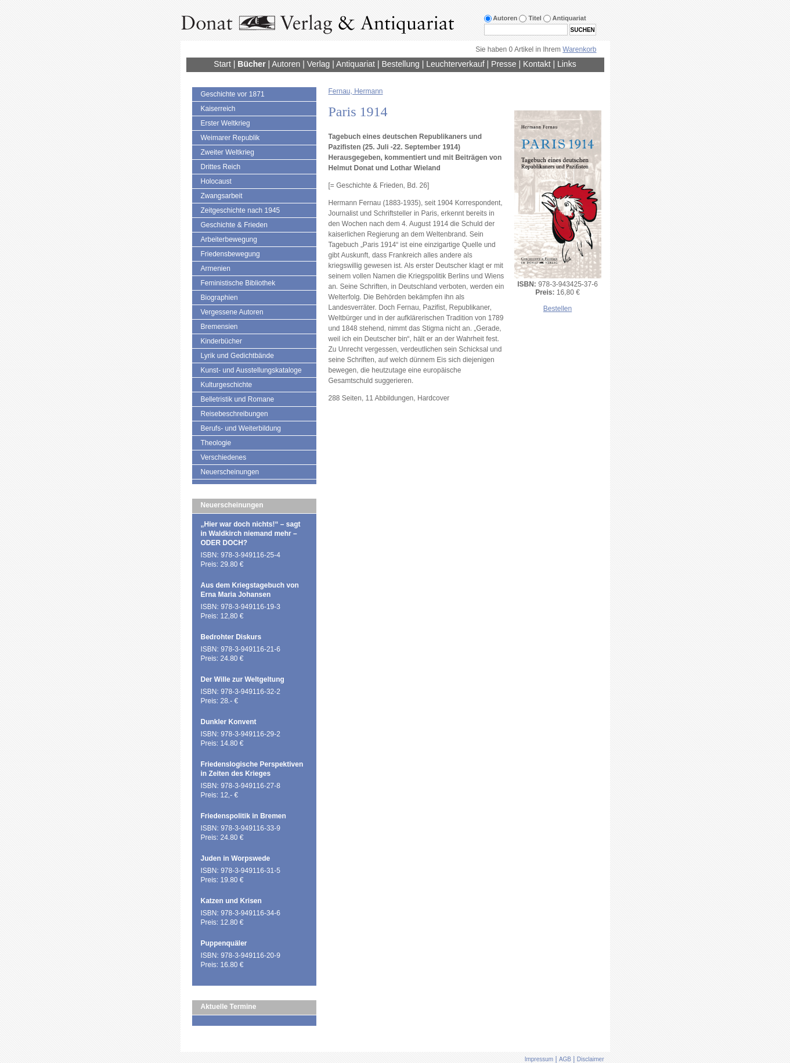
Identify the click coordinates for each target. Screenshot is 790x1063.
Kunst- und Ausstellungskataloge (251, 370)
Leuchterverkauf (455, 64)
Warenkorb (579, 49)
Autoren (286, 64)
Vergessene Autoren (232, 312)
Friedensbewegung (230, 254)
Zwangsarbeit (222, 196)
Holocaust (216, 181)
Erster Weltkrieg (225, 123)
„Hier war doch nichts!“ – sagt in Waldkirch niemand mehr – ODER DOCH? (251, 533)
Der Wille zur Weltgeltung (242, 679)
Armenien (215, 268)
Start (222, 64)
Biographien (219, 298)
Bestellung (400, 64)
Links (566, 64)
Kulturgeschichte (226, 385)
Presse (504, 64)
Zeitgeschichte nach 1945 (240, 210)
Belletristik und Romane (238, 399)
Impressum (539, 1059)
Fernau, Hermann (356, 91)
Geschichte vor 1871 (233, 94)
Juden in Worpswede (235, 858)
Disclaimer (590, 1059)
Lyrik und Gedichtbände (237, 356)
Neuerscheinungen (230, 472)
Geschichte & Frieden (234, 225)
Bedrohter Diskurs (231, 637)
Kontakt (536, 64)
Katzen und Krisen (231, 901)
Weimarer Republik (230, 138)
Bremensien (219, 327)
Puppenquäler (224, 943)
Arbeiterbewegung (229, 239)
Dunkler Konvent (229, 722)
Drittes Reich (221, 167)
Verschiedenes (224, 457)
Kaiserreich (218, 109)
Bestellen (557, 309)
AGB (565, 1059)
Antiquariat (355, 64)
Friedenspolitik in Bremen (243, 816)
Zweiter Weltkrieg (227, 152)
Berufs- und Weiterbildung (241, 428)
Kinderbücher (221, 341)
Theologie (216, 443)
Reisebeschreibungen (234, 414)
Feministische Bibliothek (238, 283)
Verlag (318, 64)
